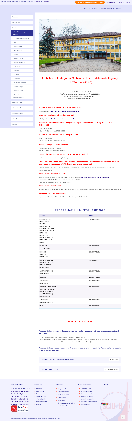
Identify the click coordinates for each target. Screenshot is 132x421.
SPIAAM (16, 74)
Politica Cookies (85, 404)
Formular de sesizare (87, 391)
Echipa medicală (17, 102)
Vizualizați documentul (111, 369)
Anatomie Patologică (20, 83)
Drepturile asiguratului (87, 399)
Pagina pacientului (17, 113)
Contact (14, 124)
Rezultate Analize (111, 2)
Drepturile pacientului (87, 396)
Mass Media (15, 119)
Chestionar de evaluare (87, 394)
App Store (37, 1)
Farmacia (16, 70)
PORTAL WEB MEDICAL (125, 2)
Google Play (46, 1)
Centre (16, 54)
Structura (94, 8)
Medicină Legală (18, 87)
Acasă (85, 8)
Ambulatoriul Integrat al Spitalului (111, 8)
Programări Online (63, 389)
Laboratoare (17, 66)
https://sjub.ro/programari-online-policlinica (94, 177)
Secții (15, 42)
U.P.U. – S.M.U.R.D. (19, 58)
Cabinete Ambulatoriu (22, 38)
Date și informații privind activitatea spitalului (90, 2)
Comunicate (62, 400)
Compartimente (18, 46)
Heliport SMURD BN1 (20, 62)
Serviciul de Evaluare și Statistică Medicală (20, 96)
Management (16, 22)
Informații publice (17, 108)
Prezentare (15, 17)
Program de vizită (63, 394)
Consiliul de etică (86, 389)
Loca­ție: (80, 92)
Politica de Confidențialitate (89, 401)
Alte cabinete (18, 50)
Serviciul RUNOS (18, 91)
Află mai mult (114, 359)
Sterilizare (17, 78)
